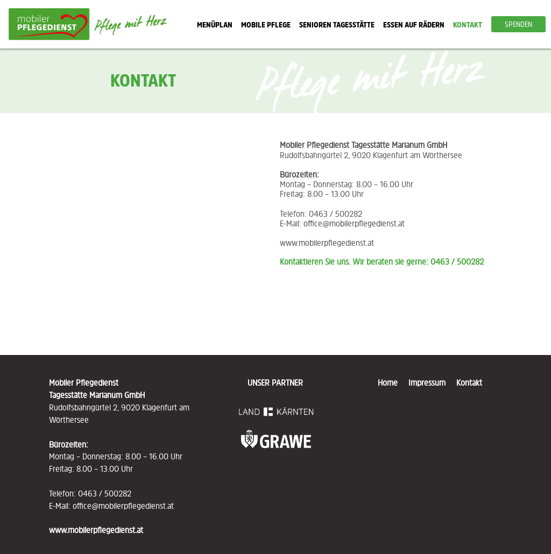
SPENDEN (518, 24)
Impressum (427, 382)
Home (392, 382)
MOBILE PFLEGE (266, 24)
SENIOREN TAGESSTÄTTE (337, 24)
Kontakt (469, 382)
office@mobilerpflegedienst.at (354, 223)
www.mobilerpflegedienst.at (327, 242)
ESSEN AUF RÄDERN (413, 24)
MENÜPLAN (214, 24)
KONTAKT (467, 24)
